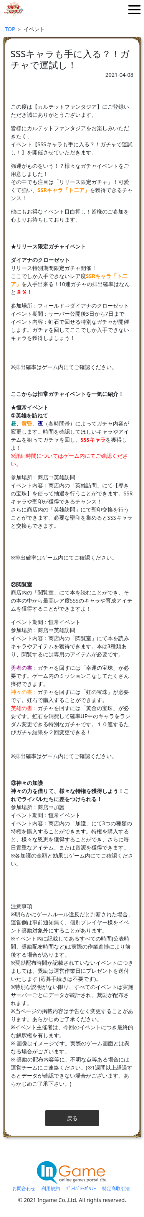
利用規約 (50, 1188)
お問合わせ (23, 1188)
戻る (72, 1118)
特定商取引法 (116, 1188)
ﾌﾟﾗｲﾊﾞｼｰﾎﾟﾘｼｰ (81, 1188)
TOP (10, 29)
